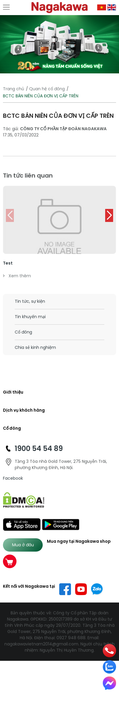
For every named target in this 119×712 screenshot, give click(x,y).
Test (8, 263)
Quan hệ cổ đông (47, 89)
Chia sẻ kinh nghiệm (35, 347)
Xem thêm (17, 276)
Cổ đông (23, 332)
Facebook (13, 478)
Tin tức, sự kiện (30, 301)
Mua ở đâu (23, 545)
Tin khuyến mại (30, 317)
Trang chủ (13, 89)
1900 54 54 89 (39, 448)
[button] (109, 215)
